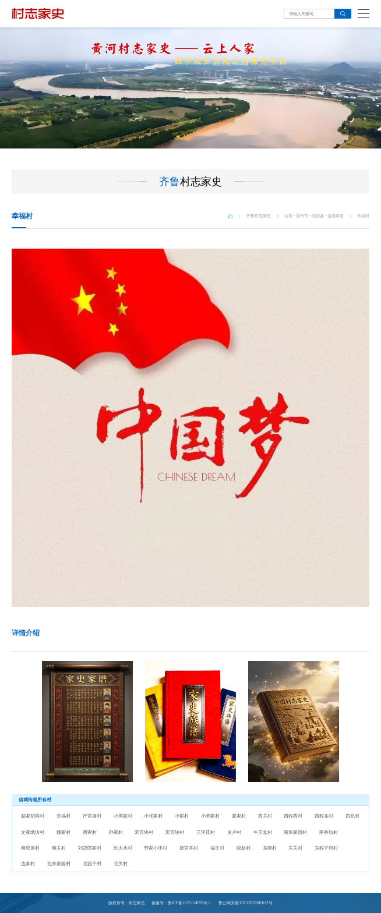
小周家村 (123, 816)
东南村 (270, 848)
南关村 (59, 848)
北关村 (121, 863)
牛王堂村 (262, 832)
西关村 (265, 816)
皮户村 (234, 832)
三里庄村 (205, 832)
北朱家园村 (58, 863)
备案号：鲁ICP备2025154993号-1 (181, 903)
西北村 (352, 816)
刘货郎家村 (89, 848)
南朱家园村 (295, 832)
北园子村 (92, 863)
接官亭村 (188, 848)
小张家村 (153, 816)
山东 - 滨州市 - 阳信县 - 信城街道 (314, 216)
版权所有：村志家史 (126, 903)
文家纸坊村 (32, 832)
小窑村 (182, 816)
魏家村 (63, 832)
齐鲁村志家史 (258, 216)
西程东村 (324, 816)
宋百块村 (144, 832)
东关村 (295, 848)
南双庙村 (30, 848)
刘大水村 (123, 848)
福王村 (217, 848)
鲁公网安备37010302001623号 (245, 903)
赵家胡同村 (32, 816)
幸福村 (363, 216)
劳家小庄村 (155, 848)
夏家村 (239, 816)
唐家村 (90, 832)
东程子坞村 (326, 848)
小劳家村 (210, 816)
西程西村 (293, 816)
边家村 (28, 863)
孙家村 (116, 832)
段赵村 (244, 848)
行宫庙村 (92, 816)
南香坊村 (328, 832)
